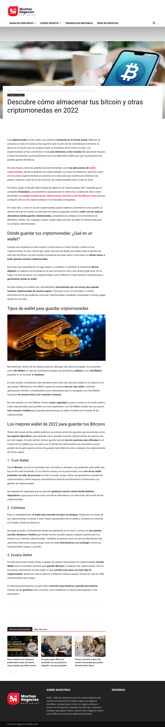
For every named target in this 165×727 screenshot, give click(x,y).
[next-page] (14, 672)
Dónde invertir (50, 23)
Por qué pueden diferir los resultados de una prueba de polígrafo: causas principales (54, 662)
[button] (154, 23)
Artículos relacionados (20, 629)
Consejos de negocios (24, 90)
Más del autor (40, 629)
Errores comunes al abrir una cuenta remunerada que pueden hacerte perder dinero (89, 662)
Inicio (9, 90)
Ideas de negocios (107, 23)
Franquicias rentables (79, 23)
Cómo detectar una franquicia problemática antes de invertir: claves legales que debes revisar (21, 662)
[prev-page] (9, 672)
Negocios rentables (23, 23)
